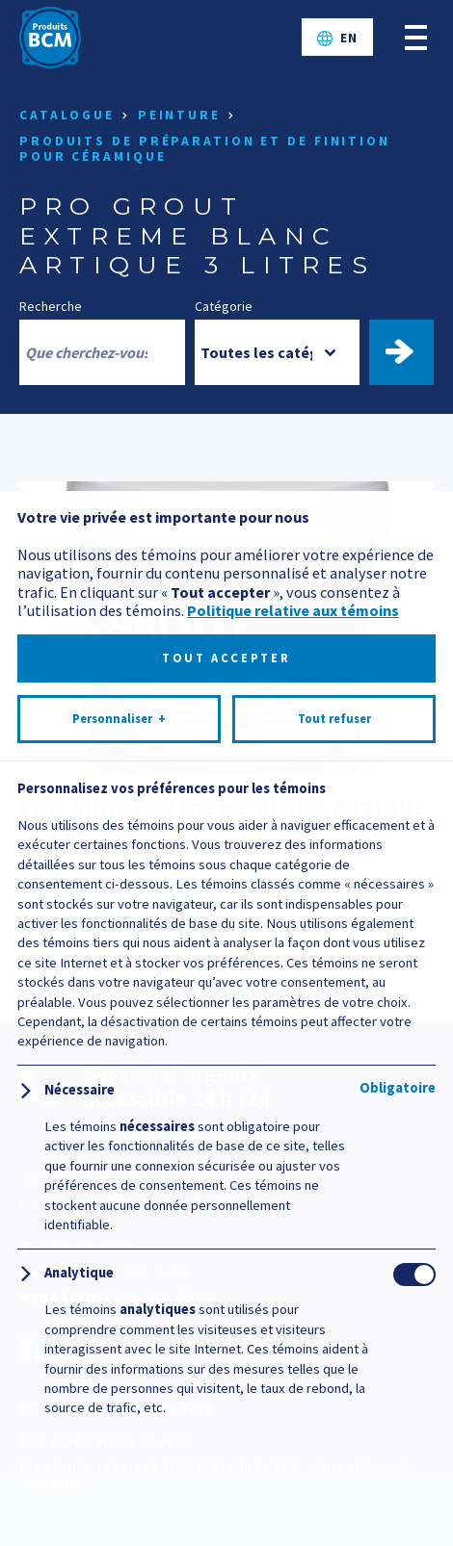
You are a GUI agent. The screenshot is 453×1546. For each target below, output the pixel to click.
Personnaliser (119, 1441)
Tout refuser (334, 1440)
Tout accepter (226, 1380)
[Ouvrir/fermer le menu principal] (416, 37)
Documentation (121, 921)
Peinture (179, 115)
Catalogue (67, 115)
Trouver (410, 352)
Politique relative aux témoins (293, 1332)
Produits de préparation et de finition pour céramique (204, 149)
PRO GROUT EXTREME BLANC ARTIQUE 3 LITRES (223, 819)
